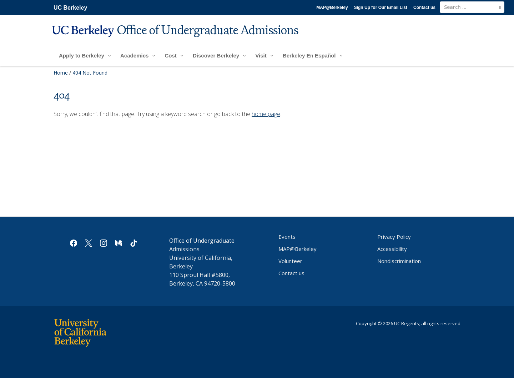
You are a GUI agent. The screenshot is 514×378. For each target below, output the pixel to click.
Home (61, 72)
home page (266, 114)
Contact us (424, 7)
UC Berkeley (70, 8)
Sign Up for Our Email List (380, 7)
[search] (500, 7)
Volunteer (290, 260)
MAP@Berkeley (332, 7)
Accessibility (392, 248)
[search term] (472, 7)
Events (287, 236)
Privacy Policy (394, 236)
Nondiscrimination (399, 260)
